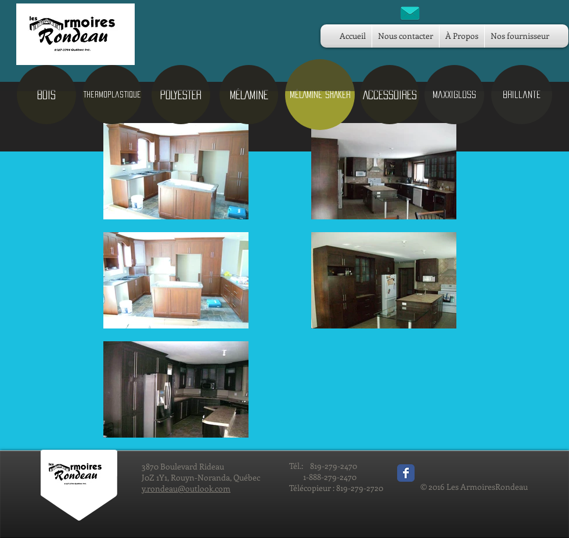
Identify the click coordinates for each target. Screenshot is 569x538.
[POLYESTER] (181, 94)
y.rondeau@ (163, 488)
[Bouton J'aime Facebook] (447, 470)
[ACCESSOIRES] (389, 94)
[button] (320, 94)
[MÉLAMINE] (248, 94)
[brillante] (521, 94)
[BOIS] (46, 94)
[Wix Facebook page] (406, 473)
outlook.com (208, 488)
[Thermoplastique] (112, 94)
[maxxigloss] (454, 94)
